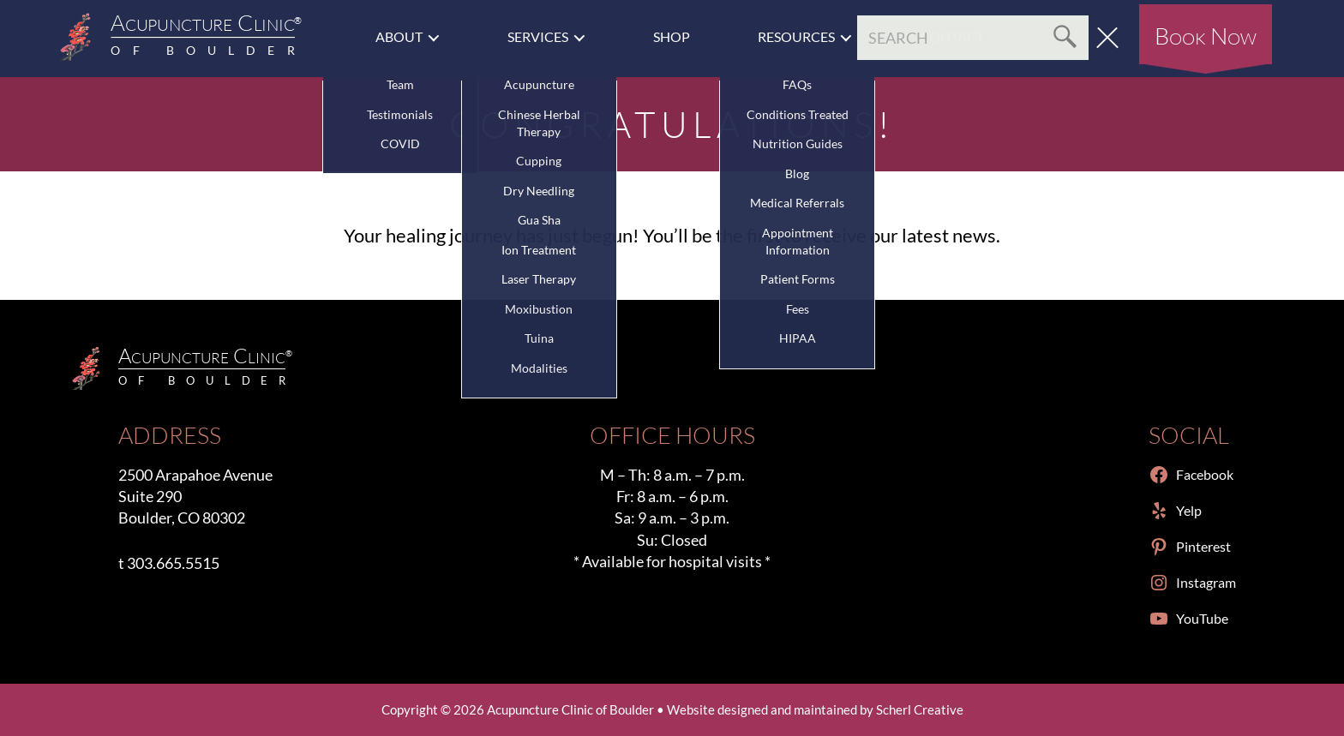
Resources (796, 37)
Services (537, 37)
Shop (671, 37)
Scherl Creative (919, 709)
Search (1063, 38)
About (399, 37)
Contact (952, 37)
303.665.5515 (173, 562)
